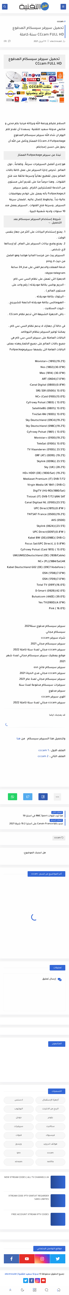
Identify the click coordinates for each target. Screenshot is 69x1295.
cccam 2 (43, 756)
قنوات (19, 1135)
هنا (18, 739)
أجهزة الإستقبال (50, 1100)
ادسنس (19, 1100)
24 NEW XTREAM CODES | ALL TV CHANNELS (26, 1177)
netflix (50, 1162)
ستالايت (50, 1126)
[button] (43, 796)
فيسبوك (50, 1135)
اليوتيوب (18, 1109)
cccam (60, 22)
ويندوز (18, 1144)
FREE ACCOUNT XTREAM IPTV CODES (30, 1215)
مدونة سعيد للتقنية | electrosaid (22, 1274)
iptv (19, 1153)
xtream (18, 1162)
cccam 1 (43, 750)
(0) (7, 41)
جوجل (19, 1118)
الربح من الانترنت (50, 1109)
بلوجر (50, 1118)
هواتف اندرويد (50, 1144)
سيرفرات (18, 1126)
